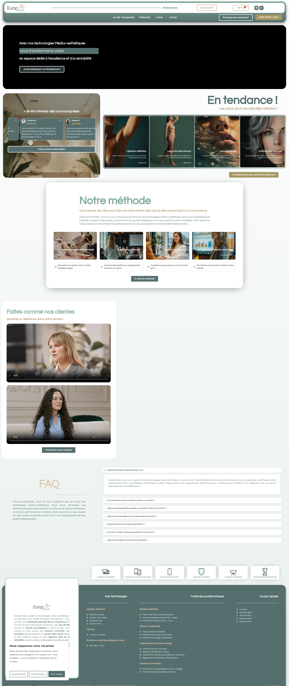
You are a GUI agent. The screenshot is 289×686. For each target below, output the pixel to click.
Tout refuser (57, 674)
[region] (37, 660)
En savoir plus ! (88, 255)
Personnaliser (19, 674)
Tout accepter (38, 674)
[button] (129, 17)
